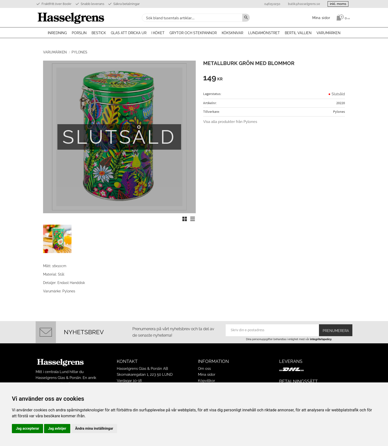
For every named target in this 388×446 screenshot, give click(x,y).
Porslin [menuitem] (79, 33)
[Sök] (246, 18)
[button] (184, 219)
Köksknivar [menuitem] (232, 33)
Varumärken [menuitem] (328, 33)
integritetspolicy (321, 339)
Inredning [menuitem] (57, 33)
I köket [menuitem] (158, 33)
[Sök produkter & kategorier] (191, 18)
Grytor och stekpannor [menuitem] (193, 33)
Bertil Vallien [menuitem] (298, 33)
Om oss (204, 368)
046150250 (272, 4)
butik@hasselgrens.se (304, 4)
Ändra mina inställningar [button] (94, 428)
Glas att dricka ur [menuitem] (128, 33)
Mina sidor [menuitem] (321, 18)
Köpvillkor (206, 380)
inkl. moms (338, 4)
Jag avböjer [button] (57, 428)
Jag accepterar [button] (27, 428)
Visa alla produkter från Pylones (230, 121)
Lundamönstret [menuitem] (264, 33)
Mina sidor (206, 374)
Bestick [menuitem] (99, 33)
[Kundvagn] (342, 18)
